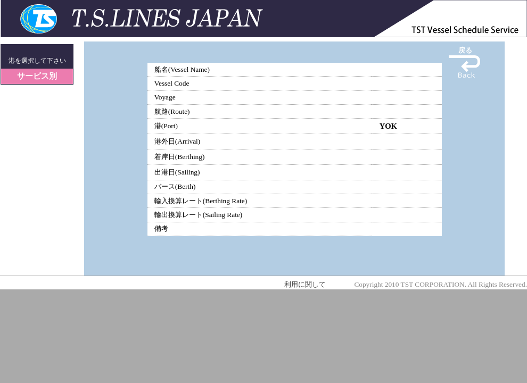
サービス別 (37, 76)
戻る (465, 50)
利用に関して (305, 284)
